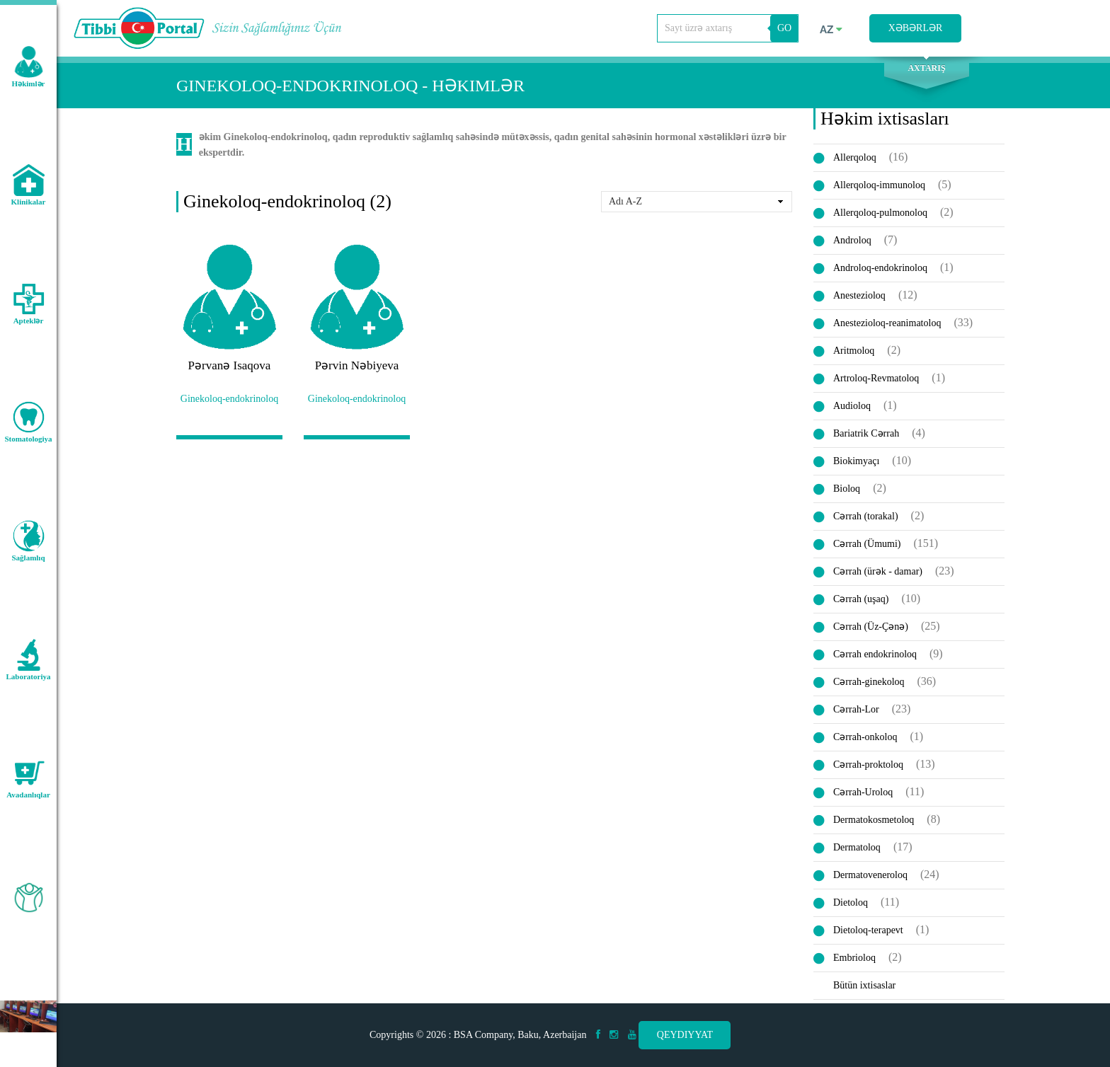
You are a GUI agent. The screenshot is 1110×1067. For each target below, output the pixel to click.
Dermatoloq (857, 851)
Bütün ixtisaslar (864, 989)
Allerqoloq (854, 161)
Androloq (852, 243)
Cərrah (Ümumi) (866, 547)
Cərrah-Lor (856, 713)
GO (784, 28)
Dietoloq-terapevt (868, 933)
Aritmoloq (853, 354)
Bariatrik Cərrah (866, 437)
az (831, 29)
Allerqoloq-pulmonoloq (880, 216)
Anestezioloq (859, 299)
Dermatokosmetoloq (873, 823)
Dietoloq (850, 906)
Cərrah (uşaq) (860, 602)
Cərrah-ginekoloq (869, 685)
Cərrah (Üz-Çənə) (870, 630)
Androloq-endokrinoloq (880, 271)
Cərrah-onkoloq (865, 740)
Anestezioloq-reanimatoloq (887, 326)
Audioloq (852, 409)
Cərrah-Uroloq (863, 795)
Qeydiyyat (685, 1034)
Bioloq (846, 492)
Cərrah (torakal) (865, 519)
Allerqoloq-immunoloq (879, 188)
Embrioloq (854, 961)
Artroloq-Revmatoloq (876, 381)
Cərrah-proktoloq (868, 768)
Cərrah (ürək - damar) (877, 575)
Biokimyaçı (856, 464)
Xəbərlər (915, 28)
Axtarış (926, 71)
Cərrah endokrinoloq (875, 657)
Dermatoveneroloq (870, 878)
